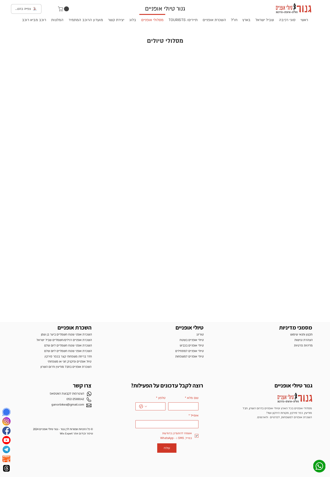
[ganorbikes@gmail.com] (53, 404)
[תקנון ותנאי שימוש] (276, 334)
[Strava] (6, 459)
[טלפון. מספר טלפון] (155, 406)
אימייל (193, 415)
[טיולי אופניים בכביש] (167, 345)
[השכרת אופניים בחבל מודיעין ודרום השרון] (54, 366)
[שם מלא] (184, 406)
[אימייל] (168, 424)
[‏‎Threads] (6, 468)
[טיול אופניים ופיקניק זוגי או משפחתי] (54, 361)
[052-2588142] (53, 399)
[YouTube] (6, 440)
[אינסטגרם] (6, 421)
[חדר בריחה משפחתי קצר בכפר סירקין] (55, 356)
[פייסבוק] (6, 431)
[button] (64, 8)
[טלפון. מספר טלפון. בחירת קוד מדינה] (143, 406)
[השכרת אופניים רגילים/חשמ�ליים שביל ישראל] (54, 340)
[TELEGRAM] (6, 449)
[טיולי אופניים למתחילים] (167, 351)
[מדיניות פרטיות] (276, 345)
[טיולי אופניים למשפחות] (167, 356)
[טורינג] (167, 334)
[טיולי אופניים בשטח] (167, 340)
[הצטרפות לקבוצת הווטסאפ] (53, 393)
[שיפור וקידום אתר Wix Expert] (56, 434)
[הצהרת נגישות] (276, 340)
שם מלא (191, 398)
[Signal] (6, 412)
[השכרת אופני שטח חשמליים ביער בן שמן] (55, 334)
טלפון (160, 398)
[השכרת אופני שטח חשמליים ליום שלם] (55, 345)
